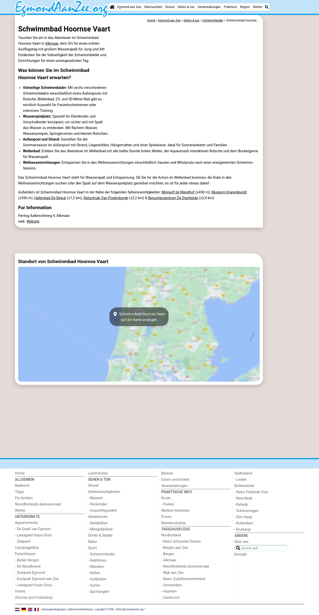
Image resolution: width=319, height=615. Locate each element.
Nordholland (171, 535)
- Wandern (96, 567)
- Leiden (241, 479)
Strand (169, 7)
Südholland (243, 473)
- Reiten (94, 573)
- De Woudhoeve (28, 566)
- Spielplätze (98, 523)
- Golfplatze (97, 579)
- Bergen (167, 554)
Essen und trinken (175, 479)
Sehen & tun (185, 7)
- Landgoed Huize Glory (33, 535)
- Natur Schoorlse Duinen (181, 541)
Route (165, 498)
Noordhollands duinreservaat (38, 504)
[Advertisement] (284, 130)
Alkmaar (51, 43)
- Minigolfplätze (100, 529)
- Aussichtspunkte (102, 510)
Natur (92, 542)
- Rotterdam (244, 523)
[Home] (112, 7)
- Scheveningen (247, 511)
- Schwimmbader (101, 554)
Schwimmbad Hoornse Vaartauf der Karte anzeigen (139, 317)
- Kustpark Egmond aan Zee (37, 579)
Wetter (257, 7)
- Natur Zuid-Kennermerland (183, 579)
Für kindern (24, 498)
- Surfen (94, 585)
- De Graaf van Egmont (33, 529)
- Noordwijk (243, 498)
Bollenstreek (244, 486)
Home (20, 473)
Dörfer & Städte (100, 535)
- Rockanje (243, 529)
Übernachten (153, 7)
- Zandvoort (170, 598)
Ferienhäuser (25, 554)
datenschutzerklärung (80, 609)
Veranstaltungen (209, 7)
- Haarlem (169, 591)
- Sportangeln (98, 592)
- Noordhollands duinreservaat (185, 566)
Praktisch (230, 7)
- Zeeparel (23, 541)
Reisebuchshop (173, 523)
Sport (92, 548)
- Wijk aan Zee (172, 573)
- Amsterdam (171, 585)
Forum (166, 517)
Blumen (167, 473)
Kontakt (241, 554)
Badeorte (22, 485)
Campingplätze (27, 548)
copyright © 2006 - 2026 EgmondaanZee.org (119, 609)
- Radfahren (97, 560)
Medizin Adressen (175, 510)
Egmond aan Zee (129, 7)
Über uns (242, 542)
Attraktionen (98, 517)
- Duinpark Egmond (30, 573)
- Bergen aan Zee (174, 548)
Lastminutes (98, 473)
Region (245, 7)
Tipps (19, 492)
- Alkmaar (168, 560)
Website (33, 221)
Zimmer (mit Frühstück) (34, 598)
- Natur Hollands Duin (251, 492)
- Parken (167, 504)
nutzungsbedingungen (53, 609)
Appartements (26, 523)
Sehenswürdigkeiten (104, 492)
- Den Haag (243, 517)
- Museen (95, 498)
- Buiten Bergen (27, 560)
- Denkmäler (97, 504)
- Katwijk (241, 504)
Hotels (20, 591)
